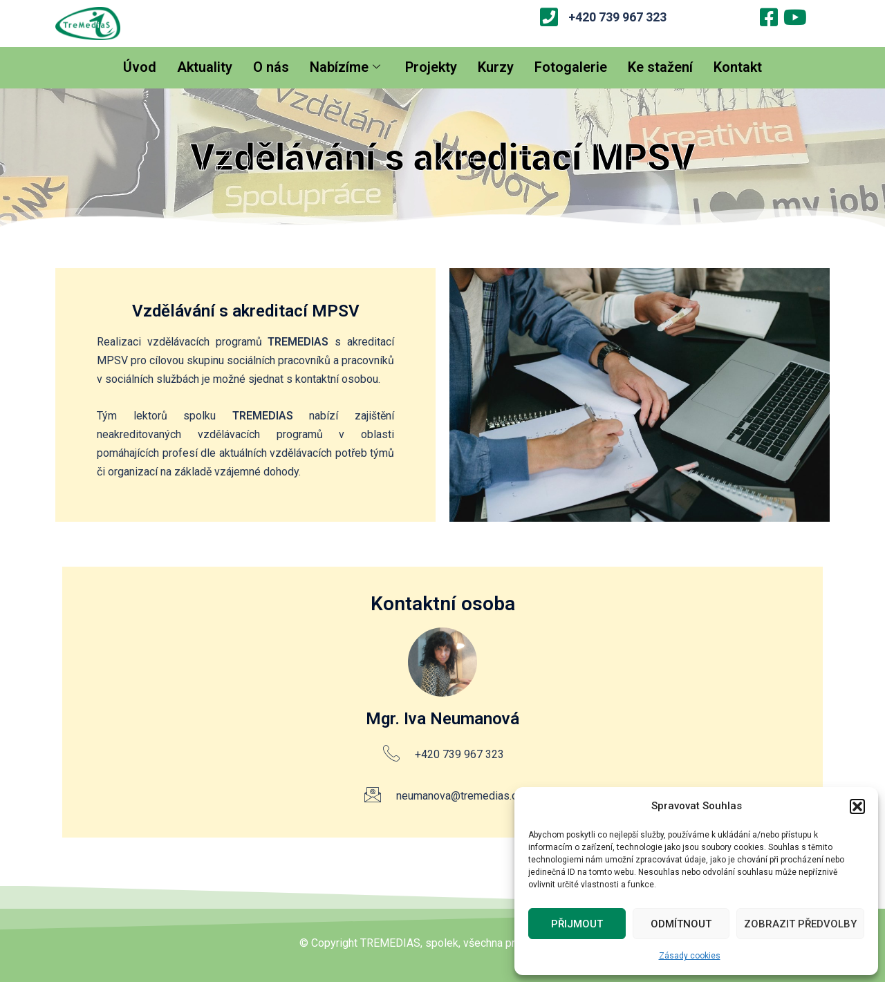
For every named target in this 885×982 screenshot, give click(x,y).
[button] (857, 806)
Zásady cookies (689, 956)
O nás (271, 67)
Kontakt (738, 67)
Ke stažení (660, 67)
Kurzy (496, 67)
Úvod (139, 67)
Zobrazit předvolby (800, 924)
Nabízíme (345, 67)
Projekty (431, 67)
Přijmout (577, 924)
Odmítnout (681, 924)
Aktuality (204, 67)
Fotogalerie (570, 67)
